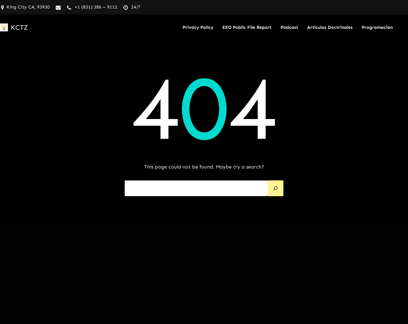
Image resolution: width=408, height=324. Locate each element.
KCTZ (19, 27)
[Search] (275, 188)
